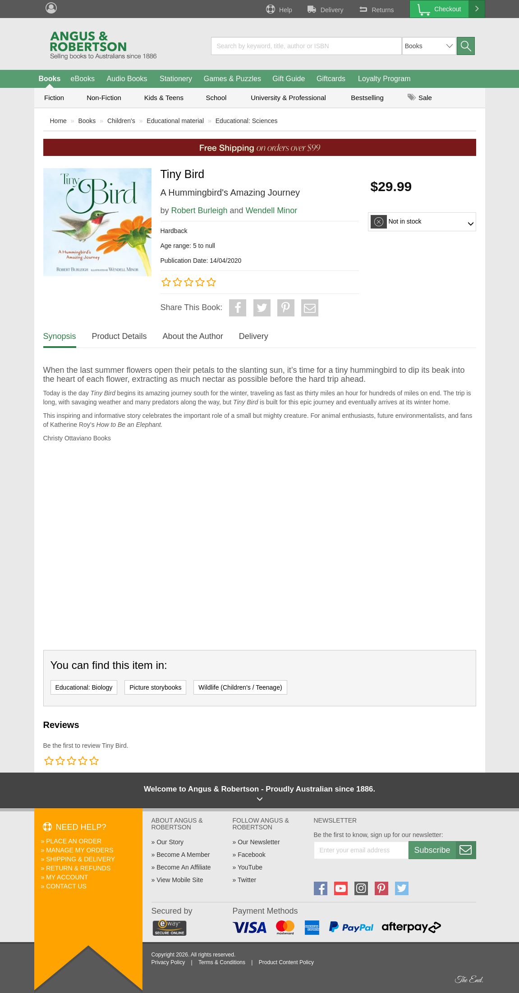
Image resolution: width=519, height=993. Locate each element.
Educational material (175, 120)
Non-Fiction (104, 97)
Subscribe (445, 850)
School (216, 97)
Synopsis (59, 336)
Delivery (325, 9)
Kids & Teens (164, 97)
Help (278, 9)
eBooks (83, 78)
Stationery (176, 78)
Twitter (247, 879)
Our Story (170, 842)
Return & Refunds (78, 868)
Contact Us (66, 886)
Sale (420, 97)
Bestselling (367, 97)
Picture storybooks (155, 687)
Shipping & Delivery (80, 859)
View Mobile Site (179, 879)
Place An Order (73, 841)
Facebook (251, 854)
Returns (375, 9)
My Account (67, 877)
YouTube (250, 867)
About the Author (193, 336)
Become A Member (183, 854)
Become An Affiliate (183, 867)
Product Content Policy (286, 962)
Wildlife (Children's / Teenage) (240, 687)
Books (50, 78)
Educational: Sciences (247, 120)
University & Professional (288, 97)
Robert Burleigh (199, 210)
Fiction (54, 97)
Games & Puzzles (232, 78)
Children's (121, 120)
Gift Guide (288, 78)
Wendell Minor (272, 210)
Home (58, 120)
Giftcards (331, 78)
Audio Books (127, 78)
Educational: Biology (84, 687)
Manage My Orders (79, 850)
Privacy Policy (168, 962)
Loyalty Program (384, 78)
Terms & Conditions (221, 962)
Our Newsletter (259, 842)
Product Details (119, 336)
